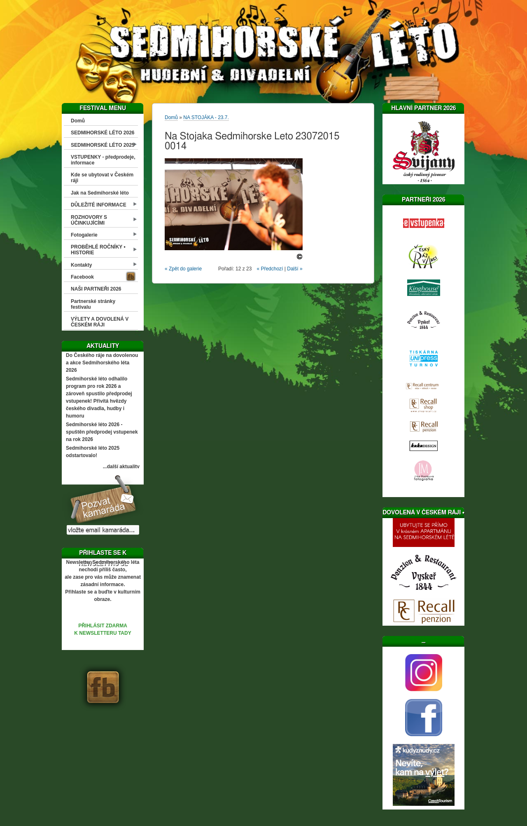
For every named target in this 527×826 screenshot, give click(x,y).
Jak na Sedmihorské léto (100, 193)
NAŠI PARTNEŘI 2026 (96, 289)
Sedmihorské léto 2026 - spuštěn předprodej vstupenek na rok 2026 (102, 432)
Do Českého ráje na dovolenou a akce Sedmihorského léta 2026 (102, 362)
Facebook (82, 277)
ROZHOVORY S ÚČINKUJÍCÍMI (89, 220)
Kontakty (81, 265)
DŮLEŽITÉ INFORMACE (98, 205)
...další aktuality (121, 466)
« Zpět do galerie (183, 269)
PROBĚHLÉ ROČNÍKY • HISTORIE (98, 250)
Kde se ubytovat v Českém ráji (102, 177)
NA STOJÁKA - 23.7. (206, 117)
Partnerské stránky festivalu (93, 304)
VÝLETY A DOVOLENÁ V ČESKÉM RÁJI (99, 322)
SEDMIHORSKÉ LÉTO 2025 (103, 145)
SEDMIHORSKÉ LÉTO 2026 (103, 133)
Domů (78, 121)
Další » (294, 269)
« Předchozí (270, 269)
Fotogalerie (84, 235)
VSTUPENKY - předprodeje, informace (103, 160)
